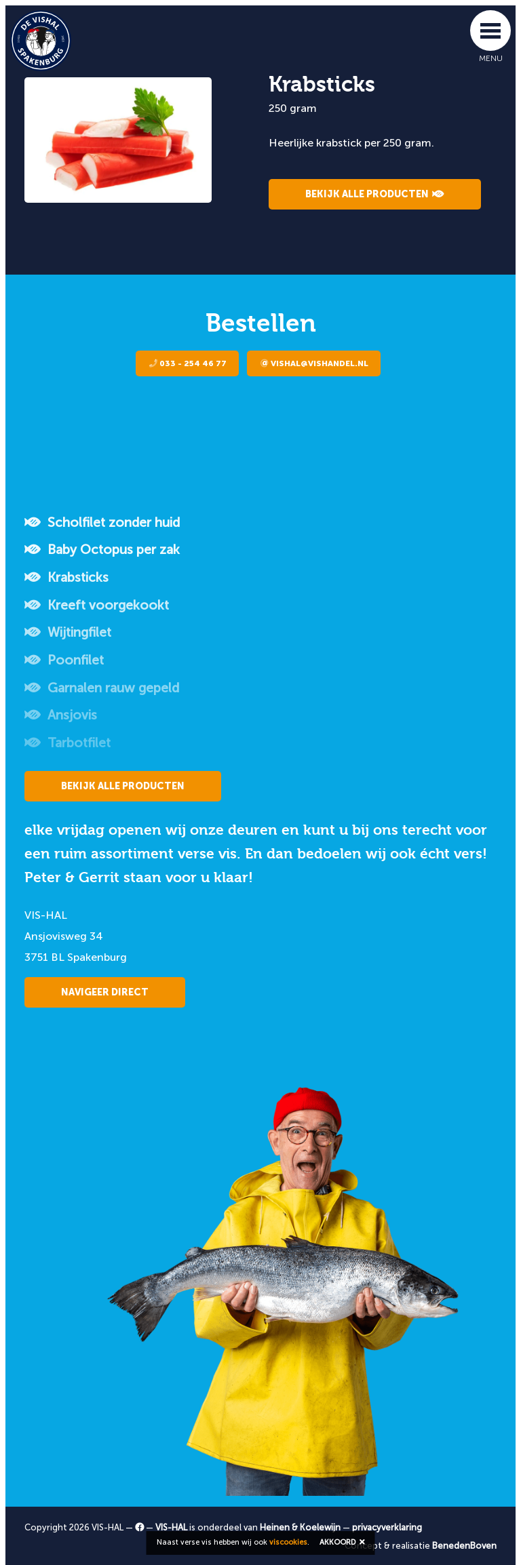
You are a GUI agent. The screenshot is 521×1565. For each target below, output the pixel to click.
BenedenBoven (464, 1546)
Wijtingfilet (67, 632)
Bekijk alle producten (374, 194)
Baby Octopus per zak (102, 549)
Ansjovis (60, 715)
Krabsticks (66, 577)
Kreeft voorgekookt (96, 605)
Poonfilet (64, 660)
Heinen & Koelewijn (300, 1527)
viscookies (288, 1542)
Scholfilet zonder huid (102, 522)
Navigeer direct (105, 992)
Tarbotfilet (67, 743)
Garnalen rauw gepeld (101, 688)
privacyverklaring (387, 1527)
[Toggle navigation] (490, 30)
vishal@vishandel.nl (314, 363)
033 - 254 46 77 (188, 363)
